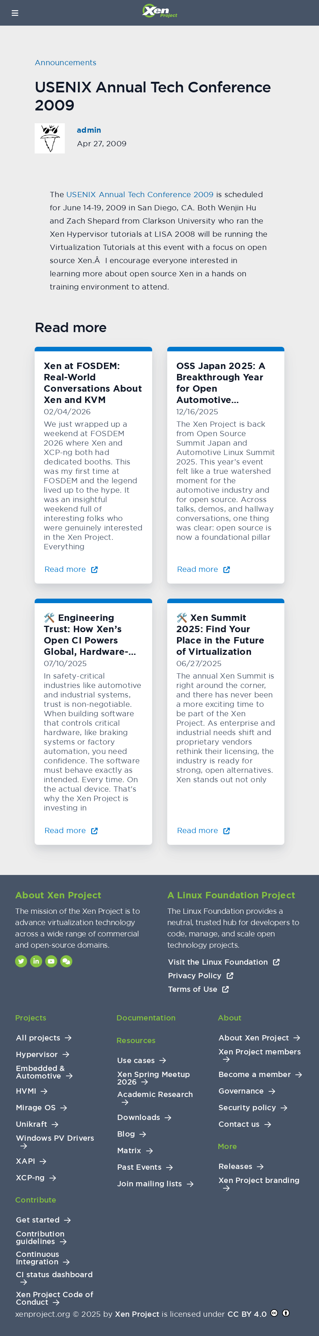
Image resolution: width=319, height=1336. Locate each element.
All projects (38, 1038)
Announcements (65, 62)
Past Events (139, 1167)
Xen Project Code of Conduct (54, 1298)
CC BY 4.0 (247, 1314)
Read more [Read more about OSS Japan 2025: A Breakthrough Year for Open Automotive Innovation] (203, 569)
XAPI (25, 1161)
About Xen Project (253, 1038)
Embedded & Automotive (40, 1072)
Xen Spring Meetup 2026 (153, 1078)
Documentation (146, 1018)
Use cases (136, 1060)
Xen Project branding (258, 1180)
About (229, 1018)
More (227, 1146)
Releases (235, 1166)
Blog (126, 1134)
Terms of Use (198, 989)
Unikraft (31, 1124)
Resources (136, 1040)
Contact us (239, 1124)
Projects (30, 1018)
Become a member (254, 1074)
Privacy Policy (201, 976)
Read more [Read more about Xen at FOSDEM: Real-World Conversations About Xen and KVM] (71, 569)
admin (89, 130)
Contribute (35, 1200)
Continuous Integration (38, 1258)
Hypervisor (37, 1054)
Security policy (247, 1107)
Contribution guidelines (40, 1237)
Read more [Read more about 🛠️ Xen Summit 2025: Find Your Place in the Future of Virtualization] (203, 830)
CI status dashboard (54, 1274)
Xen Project (137, 1314)
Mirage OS (36, 1107)
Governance (241, 1091)
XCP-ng (30, 1178)
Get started (38, 1220)
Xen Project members (259, 1052)
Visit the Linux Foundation (224, 962)
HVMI (26, 1091)
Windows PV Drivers (55, 1138)
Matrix (129, 1150)
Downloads (138, 1117)
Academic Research (155, 1094)
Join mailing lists (149, 1184)
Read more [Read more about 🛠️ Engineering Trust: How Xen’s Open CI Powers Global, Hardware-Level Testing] (71, 830)
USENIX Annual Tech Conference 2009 (140, 194)
